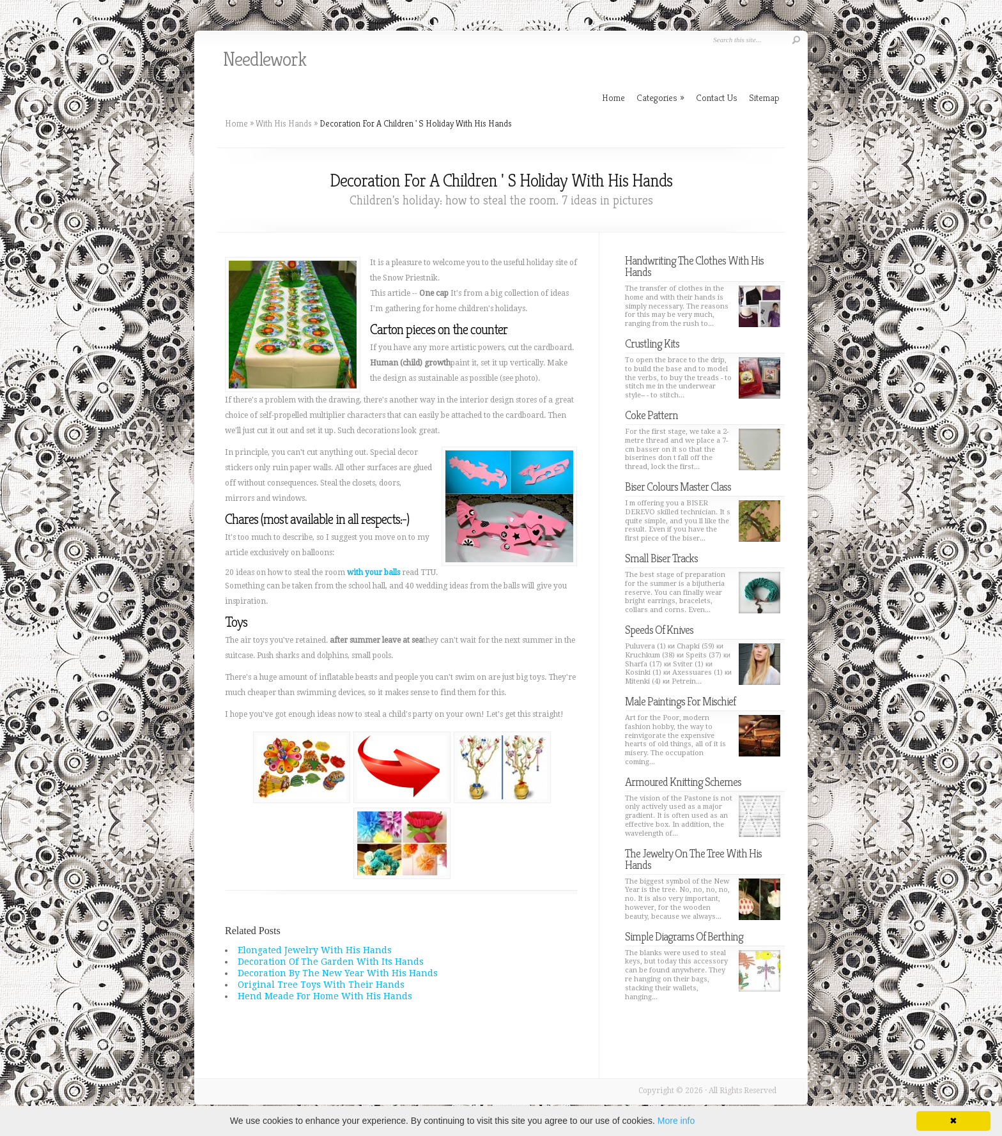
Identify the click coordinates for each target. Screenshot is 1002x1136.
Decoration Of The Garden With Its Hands (331, 961)
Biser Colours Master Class (678, 486)
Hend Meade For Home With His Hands (325, 996)
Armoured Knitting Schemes (683, 781)
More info (676, 1121)
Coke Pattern (651, 415)
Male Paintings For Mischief (680, 701)
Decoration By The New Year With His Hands (338, 973)
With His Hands (284, 123)
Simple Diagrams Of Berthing (684, 936)
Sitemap (764, 97)
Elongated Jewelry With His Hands (315, 950)
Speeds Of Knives (659, 629)
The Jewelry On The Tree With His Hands (693, 859)
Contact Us (716, 97)
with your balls (373, 572)
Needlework (264, 59)
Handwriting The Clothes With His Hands (694, 266)
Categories (660, 97)
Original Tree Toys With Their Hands (321, 984)
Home (236, 123)
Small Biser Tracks (661, 558)
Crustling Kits (652, 343)
